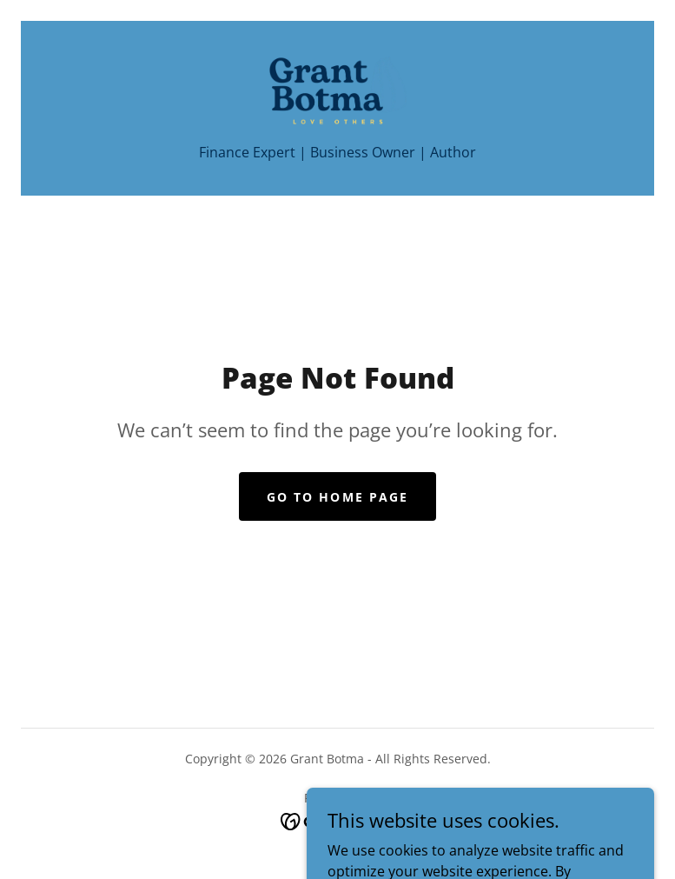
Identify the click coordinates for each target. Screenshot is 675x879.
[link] (337, 90)
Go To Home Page (337, 497)
